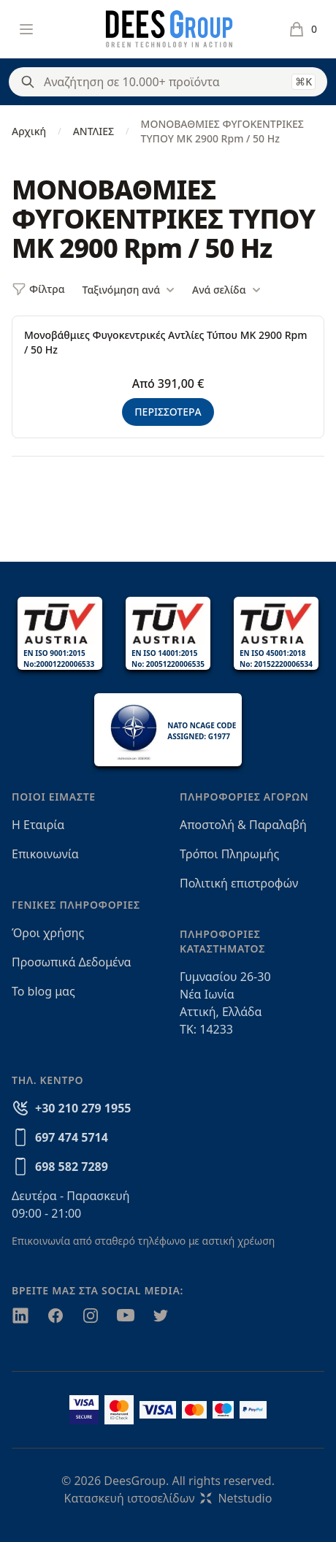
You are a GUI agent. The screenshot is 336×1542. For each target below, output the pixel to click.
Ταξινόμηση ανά (129, 290)
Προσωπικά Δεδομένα (71, 962)
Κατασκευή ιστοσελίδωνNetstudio (168, 1498)
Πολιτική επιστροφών (239, 883)
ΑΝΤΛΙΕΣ (93, 131)
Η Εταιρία (38, 825)
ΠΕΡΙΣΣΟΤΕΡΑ (168, 412)
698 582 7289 (71, 1167)
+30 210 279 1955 (83, 1108)
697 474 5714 (71, 1137)
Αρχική (29, 131)
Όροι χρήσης (48, 933)
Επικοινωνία (45, 854)
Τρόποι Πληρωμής (229, 854)
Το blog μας (43, 991)
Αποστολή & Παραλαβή (243, 825)
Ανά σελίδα (226, 290)
